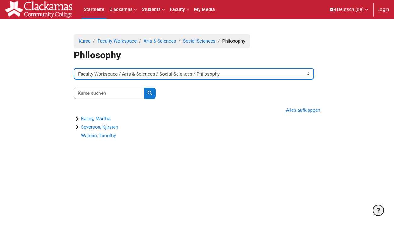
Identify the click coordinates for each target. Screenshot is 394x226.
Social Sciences (200, 41)
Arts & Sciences (160, 41)
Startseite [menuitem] (94, 9)
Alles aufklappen (302, 110)
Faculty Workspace (118, 41)
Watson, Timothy (98, 136)
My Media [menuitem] (204, 9)
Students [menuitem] (151, 9)
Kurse (85, 41)
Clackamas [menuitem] (120, 9)
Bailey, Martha (95, 119)
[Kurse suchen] (109, 93)
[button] (349, 9)
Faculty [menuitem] (177, 9)
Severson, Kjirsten (99, 127)
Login (383, 9)
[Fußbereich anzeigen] (378, 210)
